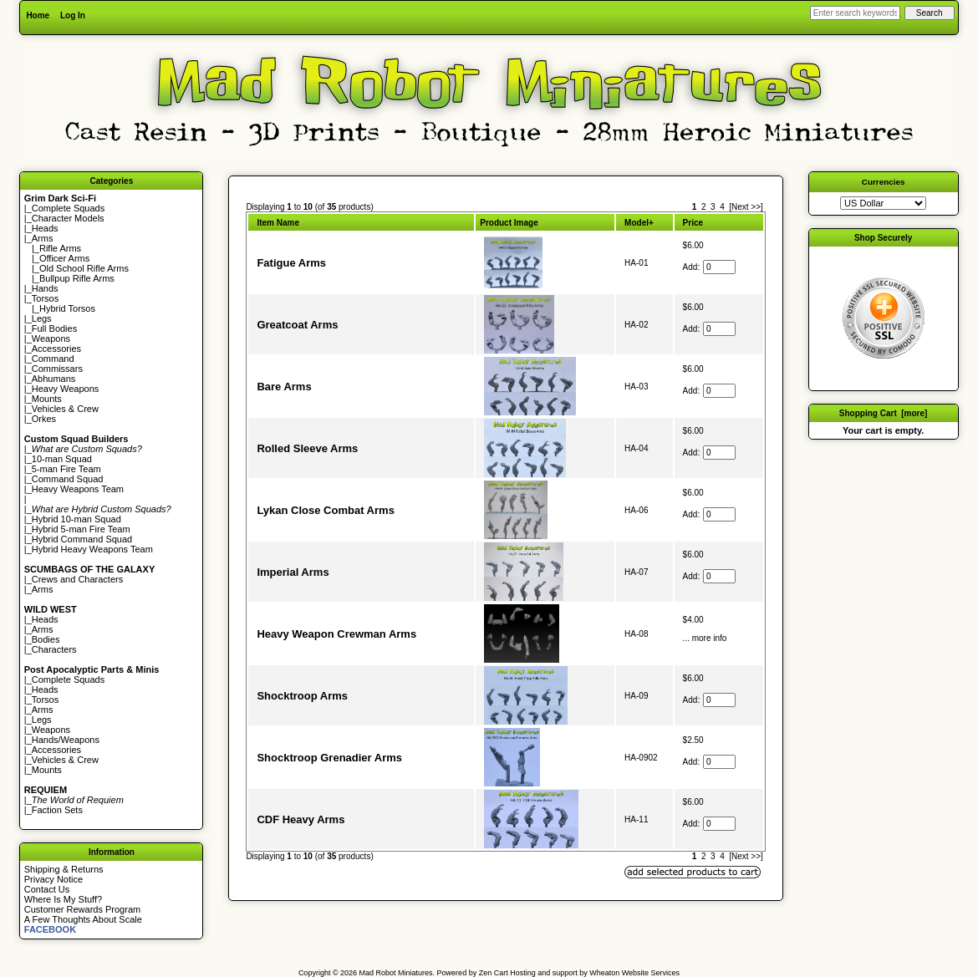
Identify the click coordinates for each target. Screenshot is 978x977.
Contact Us (46, 889)
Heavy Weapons (65, 389)
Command (53, 359)
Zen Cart (493, 973)
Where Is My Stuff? (63, 899)
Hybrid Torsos (67, 308)
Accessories (56, 348)
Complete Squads (68, 208)
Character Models (68, 218)
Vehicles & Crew (65, 409)
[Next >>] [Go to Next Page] (746, 206)
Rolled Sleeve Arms (307, 448)
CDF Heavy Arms (300, 819)
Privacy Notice (53, 879)
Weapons (51, 338)
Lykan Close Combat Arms (325, 510)
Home (37, 15)
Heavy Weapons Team (78, 489)
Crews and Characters (77, 579)
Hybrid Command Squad (82, 539)
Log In (72, 15)
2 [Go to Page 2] (703, 206)
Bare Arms (284, 386)
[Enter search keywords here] (855, 13)
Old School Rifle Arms (84, 268)
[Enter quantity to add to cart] (719, 267)
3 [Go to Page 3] (713, 206)
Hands (45, 288)
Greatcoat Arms (297, 324)
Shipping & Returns (64, 869)
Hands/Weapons (65, 740)
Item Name (278, 222)
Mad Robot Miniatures (396, 973)
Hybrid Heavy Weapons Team (92, 549)
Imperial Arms (293, 572)
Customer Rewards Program (82, 909)
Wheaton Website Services (634, 973)
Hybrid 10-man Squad (76, 519)
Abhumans (54, 379)
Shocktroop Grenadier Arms (329, 757)
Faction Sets (57, 810)
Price (693, 222)
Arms (42, 589)
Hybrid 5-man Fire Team (81, 529)
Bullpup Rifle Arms (77, 278)
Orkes (44, 419)
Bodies (46, 639)
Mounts (47, 399)
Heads (45, 228)
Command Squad (68, 479)
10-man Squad (62, 459)
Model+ (639, 222)
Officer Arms (64, 258)
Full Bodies (54, 328)
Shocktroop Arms (302, 695)
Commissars (57, 369)
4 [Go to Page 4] (722, 206)
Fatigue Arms (291, 263)
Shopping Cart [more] (883, 413)
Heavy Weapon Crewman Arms (336, 634)
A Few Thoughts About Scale (83, 919)
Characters (54, 649)
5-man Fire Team (66, 469)
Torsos (45, 298)
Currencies (883, 181)
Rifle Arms (60, 248)
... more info (705, 638)
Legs (42, 318)
